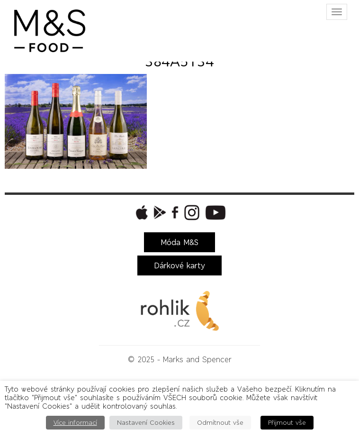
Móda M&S (179, 242)
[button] (140, 212)
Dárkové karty (179, 265)
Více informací (75, 423)
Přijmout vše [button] (287, 423)
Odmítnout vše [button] (220, 423)
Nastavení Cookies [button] (146, 423)
